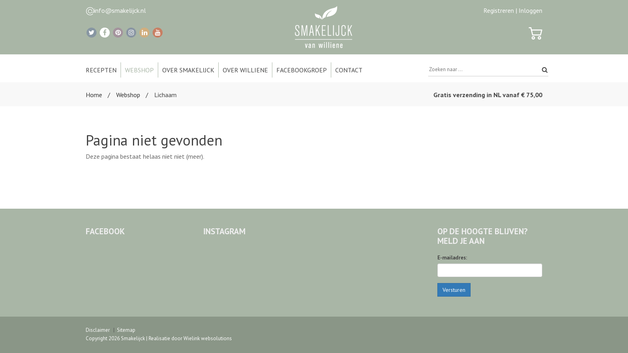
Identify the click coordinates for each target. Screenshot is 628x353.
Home (94, 95)
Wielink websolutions (207, 338)
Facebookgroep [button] (301, 70)
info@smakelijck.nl (120, 10)
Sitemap (126, 330)
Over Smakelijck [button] (188, 70)
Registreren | (500, 10)
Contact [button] (348, 70)
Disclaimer (98, 330)
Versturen (454, 289)
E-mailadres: (452, 257)
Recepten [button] (101, 70)
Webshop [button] (139, 70)
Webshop (128, 95)
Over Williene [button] (245, 70)
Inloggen (530, 10)
